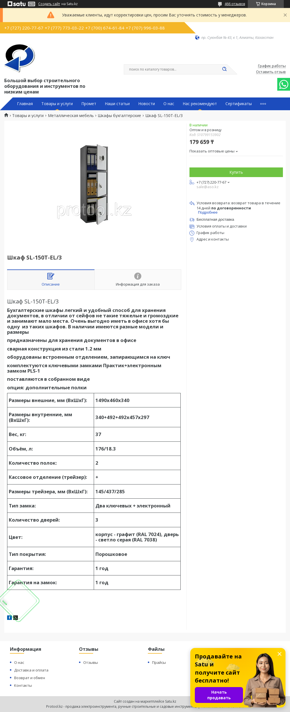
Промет (88, 104)
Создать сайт (49, 4)
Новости (146, 104)
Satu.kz (170, 701)
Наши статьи (117, 104)
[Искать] (224, 69)
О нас (168, 104)
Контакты (23, 685)
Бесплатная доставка (215, 219)
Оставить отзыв (271, 72)
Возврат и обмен (29, 677)
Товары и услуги (57, 104)
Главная (25, 104)
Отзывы (90, 662)
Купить (236, 172)
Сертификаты (238, 104)
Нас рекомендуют (200, 104)
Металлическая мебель (71, 115)
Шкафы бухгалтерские (119, 115)
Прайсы (159, 662)
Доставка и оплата (31, 670)
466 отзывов (235, 3)
